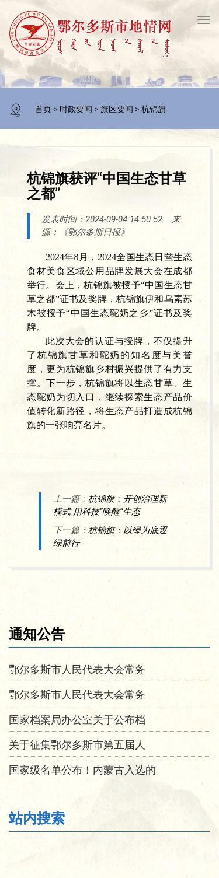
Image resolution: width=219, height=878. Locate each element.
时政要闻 (76, 109)
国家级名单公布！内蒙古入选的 (82, 769)
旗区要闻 (116, 109)
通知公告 (37, 633)
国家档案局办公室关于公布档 (77, 719)
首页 (43, 109)
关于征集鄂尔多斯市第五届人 (77, 744)
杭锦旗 (153, 109)
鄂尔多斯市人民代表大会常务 (77, 669)
